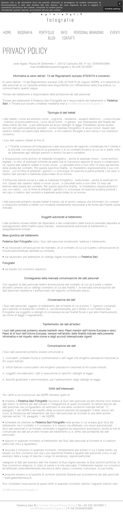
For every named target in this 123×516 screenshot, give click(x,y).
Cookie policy (112, 9)
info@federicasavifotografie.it (85, 104)
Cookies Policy (48, 505)
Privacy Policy (67, 505)
